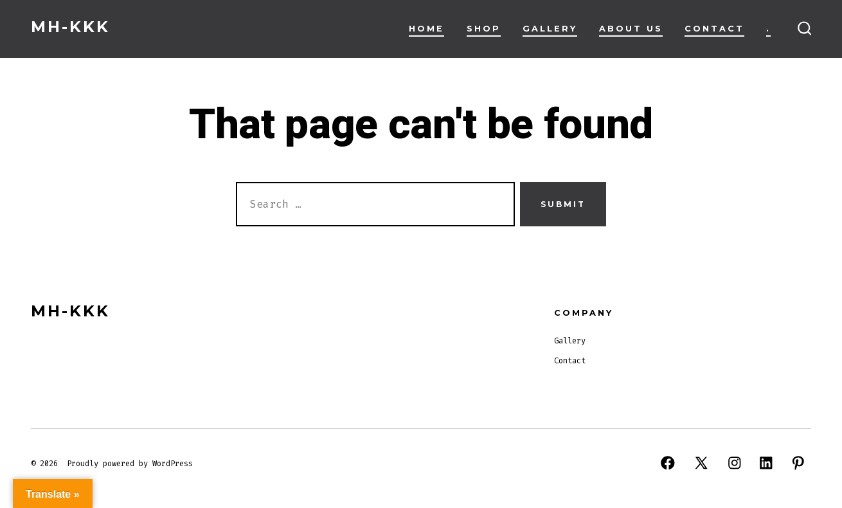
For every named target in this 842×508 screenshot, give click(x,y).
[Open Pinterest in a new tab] (798, 462)
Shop (484, 28)
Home (426, 28)
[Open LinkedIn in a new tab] (766, 462)
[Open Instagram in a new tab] (734, 462)
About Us (631, 28)
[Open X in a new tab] (701, 462)
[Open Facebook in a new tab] (667, 462)
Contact (714, 28)
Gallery (550, 28)
